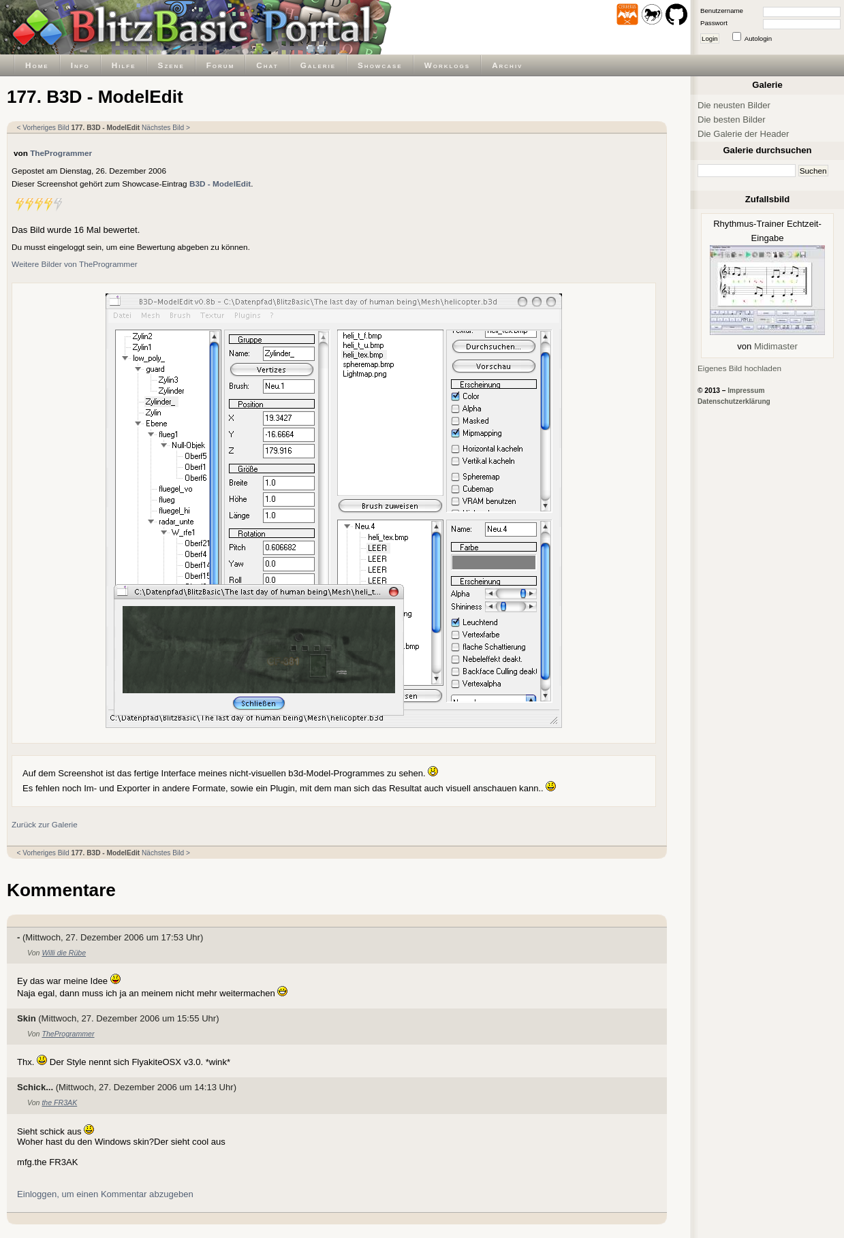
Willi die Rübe (64, 953)
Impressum (746, 390)
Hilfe (124, 65)
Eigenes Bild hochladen (739, 368)
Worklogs (447, 65)
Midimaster (776, 346)
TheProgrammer (61, 152)
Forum (220, 65)
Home (37, 65)
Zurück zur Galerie (45, 824)
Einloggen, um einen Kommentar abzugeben (105, 1194)
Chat (267, 65)
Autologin (758, 38)
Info (80, 65)
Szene (171, 65)
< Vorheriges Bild (43, 127)
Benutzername (721, 10)
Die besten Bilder (732, 119)
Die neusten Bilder (734, 105)
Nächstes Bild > (166, 127)
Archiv (507, 65)
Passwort (714, 23)
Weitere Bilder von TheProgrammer (75, 263)
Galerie (318, 65)
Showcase (380, 65)
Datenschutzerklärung (734, 401)
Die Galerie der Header (743, 134)
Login (710, 38)
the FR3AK (59, 1102)
